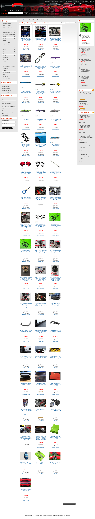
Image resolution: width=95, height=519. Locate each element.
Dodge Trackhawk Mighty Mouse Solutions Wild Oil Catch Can (26, 66)
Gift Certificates (69, 1)
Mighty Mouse (5, 113)
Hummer (8, 38)
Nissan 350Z (5, 57)
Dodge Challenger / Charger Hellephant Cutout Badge (26, 145)
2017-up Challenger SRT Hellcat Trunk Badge (55, 92)
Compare (27, 48)
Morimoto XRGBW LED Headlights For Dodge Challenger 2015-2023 (40, 39)
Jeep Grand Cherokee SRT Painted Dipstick (26, 198)
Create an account (89, 1)
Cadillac (8, 36)
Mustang (8, 47)
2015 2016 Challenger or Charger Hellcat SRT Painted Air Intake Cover (26, 464)
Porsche (4, 40)
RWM (3, 101)
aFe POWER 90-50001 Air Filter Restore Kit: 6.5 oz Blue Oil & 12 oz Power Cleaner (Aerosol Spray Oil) (26, 412)
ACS (3, 108)
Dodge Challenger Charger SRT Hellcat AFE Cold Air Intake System (55, 410)
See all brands (5, 115)
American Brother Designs (8, 112)
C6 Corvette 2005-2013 (8, 30)
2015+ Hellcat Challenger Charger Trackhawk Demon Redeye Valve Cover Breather (40, 252)
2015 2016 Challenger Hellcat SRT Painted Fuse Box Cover (55, 437)
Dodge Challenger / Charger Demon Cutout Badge (41, 172)
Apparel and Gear (7, 23)
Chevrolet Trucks (6, 59)
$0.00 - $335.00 (5, 85)
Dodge (8, 49)
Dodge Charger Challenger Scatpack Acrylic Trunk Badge (40, 92)
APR (3, 110)
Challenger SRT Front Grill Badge (26, 119)
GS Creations (5, 97)
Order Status (55, 1)
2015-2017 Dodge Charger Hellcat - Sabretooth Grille (55, 304)
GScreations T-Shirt (7, 78)
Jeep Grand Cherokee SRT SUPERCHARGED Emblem (55, 172)
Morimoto (4, 104)
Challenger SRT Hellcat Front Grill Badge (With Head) (41, 119)
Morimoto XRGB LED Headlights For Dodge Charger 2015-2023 (26, 39)
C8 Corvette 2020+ (8, 26)
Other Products (6, 76)
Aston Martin (5, 64)
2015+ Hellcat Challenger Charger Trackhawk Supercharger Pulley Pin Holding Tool (40, 279)
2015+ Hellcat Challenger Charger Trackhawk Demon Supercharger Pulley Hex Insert (55, 279)
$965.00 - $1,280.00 (6, 90)
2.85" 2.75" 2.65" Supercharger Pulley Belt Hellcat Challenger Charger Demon (40, 66)
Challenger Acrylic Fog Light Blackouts (26, 490)
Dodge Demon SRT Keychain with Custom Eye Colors (55, 225)
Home (20, 19)
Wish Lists (61, 1)
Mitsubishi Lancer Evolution (9, 66)
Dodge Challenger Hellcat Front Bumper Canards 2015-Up (26, 357)
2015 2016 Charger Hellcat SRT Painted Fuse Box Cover (55, 384)
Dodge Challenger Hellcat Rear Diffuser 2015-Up (55, 331)
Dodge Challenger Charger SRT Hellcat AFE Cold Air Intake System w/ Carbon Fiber (26, 438)
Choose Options (55, 49)
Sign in (82, 1)
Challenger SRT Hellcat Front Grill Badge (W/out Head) (55, 119)
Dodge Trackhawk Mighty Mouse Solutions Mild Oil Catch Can (55, 198)
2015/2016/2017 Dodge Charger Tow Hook (26, 384)
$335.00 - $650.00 (6, 86)
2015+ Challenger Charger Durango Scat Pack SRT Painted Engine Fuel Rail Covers (41, 411)
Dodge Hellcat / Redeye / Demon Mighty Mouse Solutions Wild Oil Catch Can (55, 40)
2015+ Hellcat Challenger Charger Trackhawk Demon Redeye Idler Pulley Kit (55, 252)
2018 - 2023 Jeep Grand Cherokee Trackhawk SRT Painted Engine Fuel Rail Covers (40, 305)
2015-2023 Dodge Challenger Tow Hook (41, 384)
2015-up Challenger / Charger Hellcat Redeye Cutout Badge (40, 225)
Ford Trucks (5, 61)
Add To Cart (26, 49)
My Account (47, 1)
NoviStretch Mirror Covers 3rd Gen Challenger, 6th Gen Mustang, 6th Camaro (55, 358)
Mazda (8, 55)
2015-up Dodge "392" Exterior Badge (55, 145)
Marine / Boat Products (8, 44)
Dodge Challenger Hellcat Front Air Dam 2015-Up (26, 331)
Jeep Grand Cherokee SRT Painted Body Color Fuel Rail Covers (40, 198)
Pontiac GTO (5, 70)
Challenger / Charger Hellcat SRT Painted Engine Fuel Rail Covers (40, 464)
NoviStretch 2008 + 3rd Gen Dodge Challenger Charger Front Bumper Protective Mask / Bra (41, 438)
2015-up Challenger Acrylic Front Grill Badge (26, 92)
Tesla (4, 74)
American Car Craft (6, 103)
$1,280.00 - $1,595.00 (7, 92)
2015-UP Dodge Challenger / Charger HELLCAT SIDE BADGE (26, 172)
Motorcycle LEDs (8, 43)
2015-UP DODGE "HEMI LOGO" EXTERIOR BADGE (40, 145)
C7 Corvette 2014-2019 (8, 28)
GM (3, 99)
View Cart (77, 1)
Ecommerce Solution (57, 515)
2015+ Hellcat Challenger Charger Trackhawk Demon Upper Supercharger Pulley (26, 305)
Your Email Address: (6, 123)
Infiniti (8, 51)
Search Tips (41, 13)
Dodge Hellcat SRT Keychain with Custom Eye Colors (26, 251)
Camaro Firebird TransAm (8, 34)
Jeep (4, 53)
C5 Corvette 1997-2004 (8, 32)
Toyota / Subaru (6, 72)
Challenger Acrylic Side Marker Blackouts (55, 463)
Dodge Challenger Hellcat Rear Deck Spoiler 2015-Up (41, 357)
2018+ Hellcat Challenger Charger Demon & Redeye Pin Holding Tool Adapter (26, 279)
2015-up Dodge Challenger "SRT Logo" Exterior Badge (55, 66)
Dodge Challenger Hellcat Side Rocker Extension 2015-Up (41, 331)
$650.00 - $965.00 (6, 88)
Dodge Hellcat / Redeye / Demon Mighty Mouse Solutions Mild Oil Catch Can (26, 226)
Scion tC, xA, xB (6, 68)
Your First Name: (5, 120)
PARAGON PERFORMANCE (8, 106)
